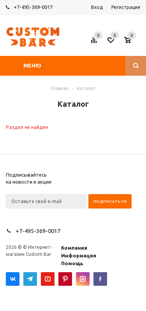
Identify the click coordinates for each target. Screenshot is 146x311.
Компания (74, 247)
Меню (32, 66)
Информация (78, 255)
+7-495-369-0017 (33, 7)
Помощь (72, 263)
